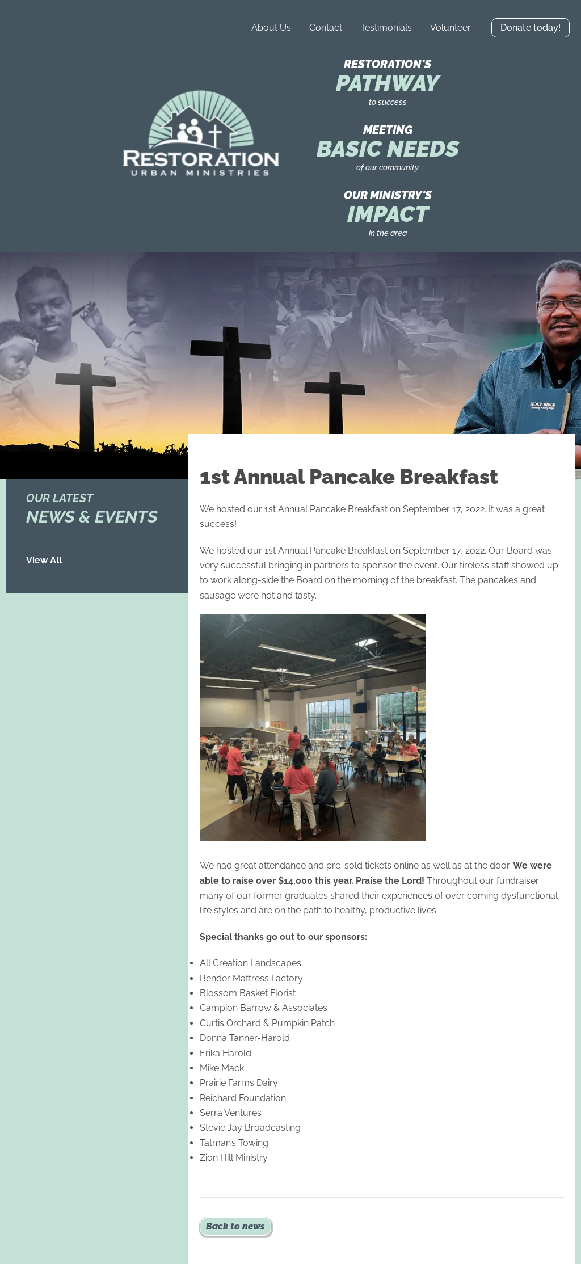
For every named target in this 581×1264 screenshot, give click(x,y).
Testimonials (386, 27)
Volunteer (450, 27)
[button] (530, 27)
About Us (271, 27)
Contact (325, 27)
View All (44, 560)
